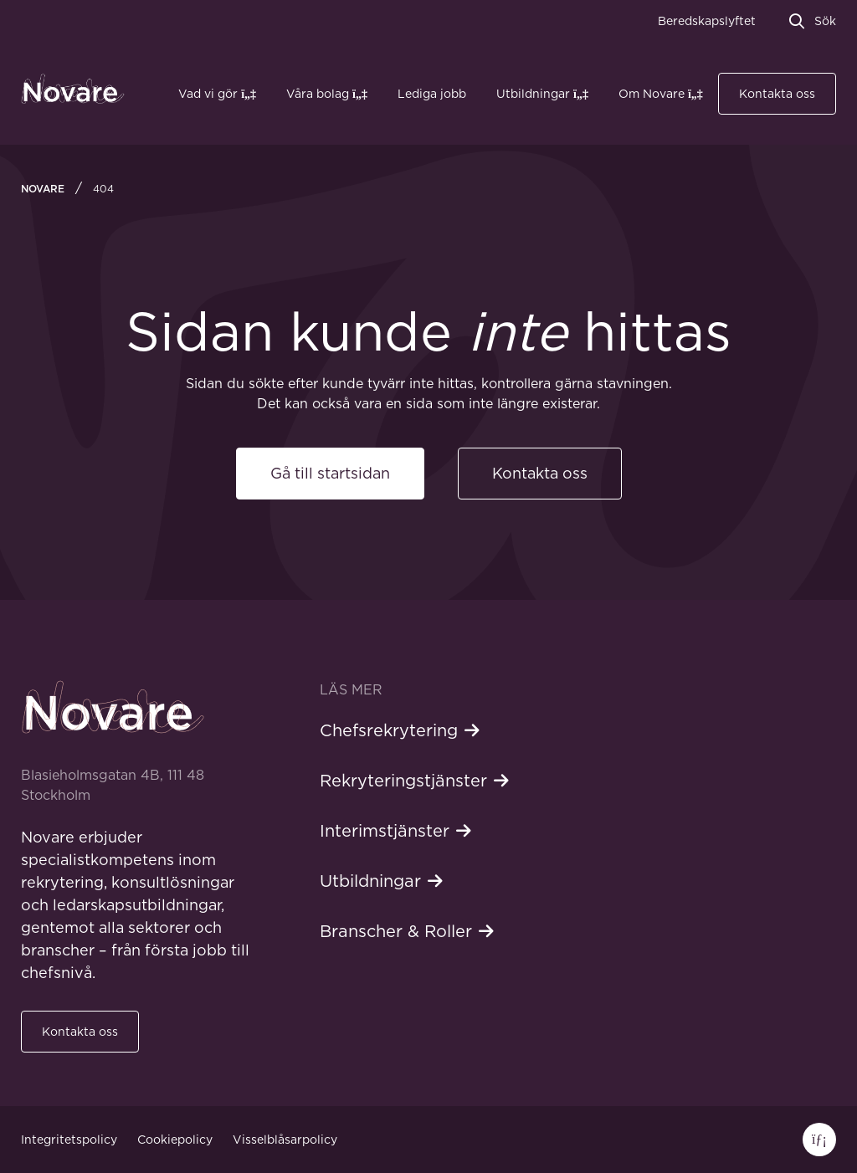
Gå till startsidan (330, 473)
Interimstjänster (384, 831)
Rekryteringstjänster (403, 781)
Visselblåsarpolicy (285, 1139)
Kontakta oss (777, 93)
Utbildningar (533, 93)
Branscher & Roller (396, 931)
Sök (825, 21)
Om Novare (651, 93)
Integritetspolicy (69, 1139)
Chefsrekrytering (389, 730)
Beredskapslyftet (707, 21)
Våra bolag (317, 93)
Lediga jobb (432, 93)
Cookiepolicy (175, 1139)
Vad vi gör (208, 93)
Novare (42, 188)
